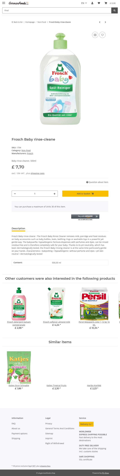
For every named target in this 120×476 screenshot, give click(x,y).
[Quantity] (35, 193)
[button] (92, 3)
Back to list (18, 22)
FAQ (13, 423)
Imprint (48, 438)
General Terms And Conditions (59, 428)
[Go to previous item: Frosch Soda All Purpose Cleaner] (100, 22)
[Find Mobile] (56, 10)
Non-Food (26, 150)
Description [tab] (18, 228)
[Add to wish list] (102, 35)
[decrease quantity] (15, 193)
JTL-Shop (105, 473)
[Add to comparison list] (95, 35)
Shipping (16, 438)
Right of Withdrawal (54, 443)
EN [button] (82, 3)
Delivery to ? (86, 424)
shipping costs (37, 173)
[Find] (114, 10)
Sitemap (49, 433)
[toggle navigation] (3, 2)
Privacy (48, 423)
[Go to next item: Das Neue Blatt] (105, 22)
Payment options (19, 433)
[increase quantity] (54, 193)
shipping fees (45, 466)
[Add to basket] (85, 194)
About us (16, 428)
